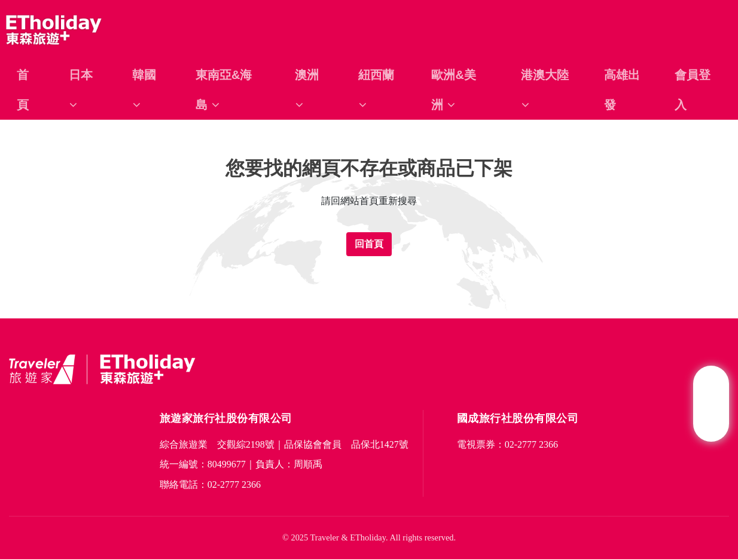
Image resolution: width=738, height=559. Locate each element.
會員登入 (692, 89)
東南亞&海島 (224, 89)
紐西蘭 (376, 89)
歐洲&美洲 (453, 89)
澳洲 (307, 89)
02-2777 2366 (234, 484)
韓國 (144, 89)
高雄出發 (622, 89)
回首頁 (369, 244)
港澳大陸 (545, 89)
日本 (81, 89)
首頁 (23, 89)
